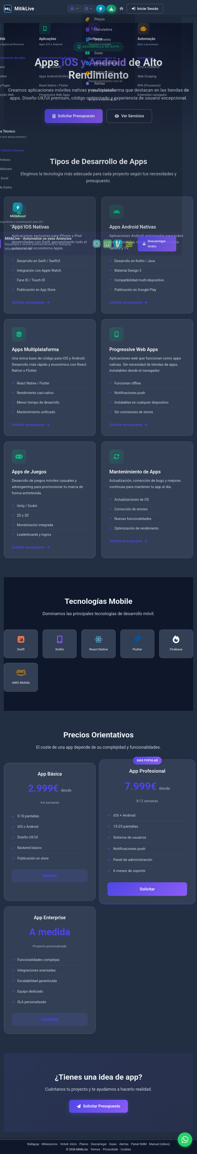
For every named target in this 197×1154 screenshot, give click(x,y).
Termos (95, 1149)
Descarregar (99, 1144)
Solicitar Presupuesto (74, 116)
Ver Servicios (129, 116)
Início (73, 1144)
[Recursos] (88, 8)
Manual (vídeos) (159, 1144)
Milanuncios (49, 1144)
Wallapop (33, 1144)
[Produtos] (74, 8)
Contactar (49, 1019)
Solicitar (50, 875)
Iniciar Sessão (145, 9)
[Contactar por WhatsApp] (185, 1139)
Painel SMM (139, 1144)
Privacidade (110, 1149)
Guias (113, 1144)
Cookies (126, 1149)
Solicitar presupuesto (31, 302)
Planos (83, 1144)
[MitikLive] (19, 8)
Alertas (123, 1144)
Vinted (64, 1144)
